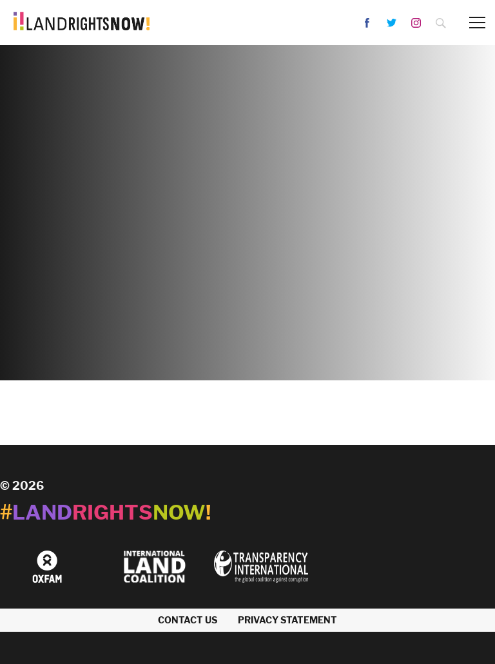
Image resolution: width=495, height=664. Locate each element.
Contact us (187, 619)
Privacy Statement (287, 619)
